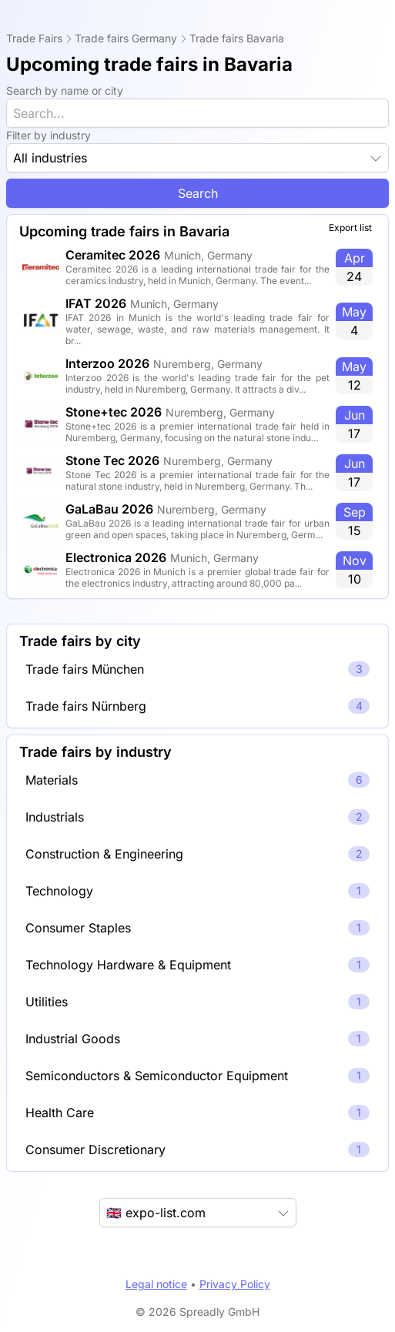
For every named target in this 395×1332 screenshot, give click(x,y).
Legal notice (156, 1283)
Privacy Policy (234, 1283)
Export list (350, 227)
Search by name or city (64, 90)
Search (198, 193)
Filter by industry (48, 135)
